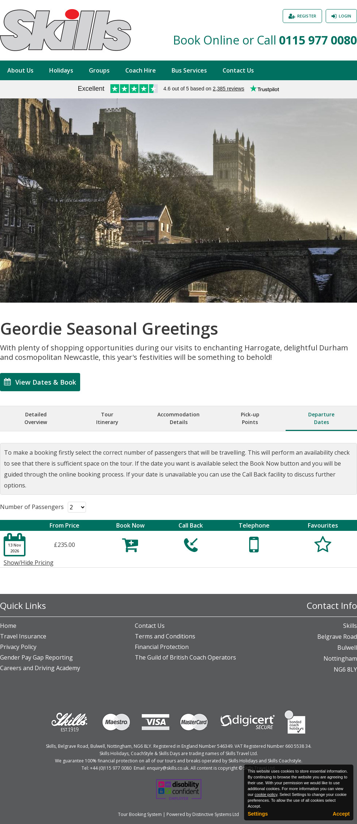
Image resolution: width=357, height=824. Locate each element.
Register (306, 16)
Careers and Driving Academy (40, 668)
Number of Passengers (32, 507)
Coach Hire (140, 70)
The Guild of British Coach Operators (185, 657)
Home (8, 626)
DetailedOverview (35, 418)
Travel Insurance (23, 636)
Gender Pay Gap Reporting (36, 657)
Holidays (61, 70)
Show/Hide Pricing (29, 563)
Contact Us (238, 70)
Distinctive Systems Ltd (215, 814)
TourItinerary (107, 418)
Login (345, 16)
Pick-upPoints (250, 418)
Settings (258, 814)
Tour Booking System (140, 814)
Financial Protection (162, 647)
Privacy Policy (18, 647)
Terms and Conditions (165, 636)
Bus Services (189, 70)
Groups (99, 70)
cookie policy (266, 794)
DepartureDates (321, 418)
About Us (20, 70)
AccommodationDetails (178, 418)
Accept (341, 814)
